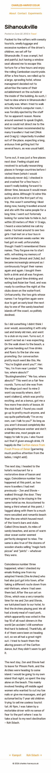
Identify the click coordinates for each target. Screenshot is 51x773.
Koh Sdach (34, 755)
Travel (33, 34)
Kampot (15, 755)
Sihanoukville (21, 27)
